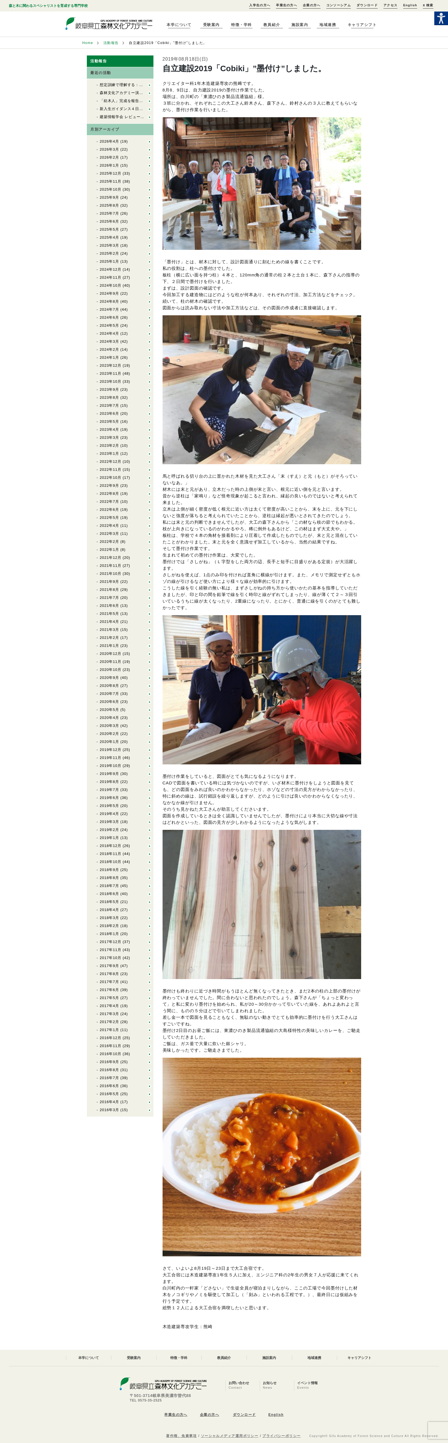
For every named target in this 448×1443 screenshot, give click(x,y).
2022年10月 (110, 477)
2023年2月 (109, 445)
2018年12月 (110, 846)
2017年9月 (109, 966)
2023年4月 (109, 429)
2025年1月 (109, 261)
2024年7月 (109, 309)
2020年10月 (110, 669)
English (410, 5)
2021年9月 (109, 581)
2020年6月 (109, 701)
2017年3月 (109, 1014)
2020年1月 (109, 742)
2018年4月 (109, 910)
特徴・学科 (241, 25)
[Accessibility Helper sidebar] (441, 18)
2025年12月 (110, 173)
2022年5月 (109, 517)
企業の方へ (312, 5)
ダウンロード (367, 5)
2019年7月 (109, 790)
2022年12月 (110, 461)
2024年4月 (109, 333)
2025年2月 (109, 253)
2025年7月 (109, 213)
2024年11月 (110, 277)
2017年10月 (110, 958)
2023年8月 (109, 397)
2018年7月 (109, 886)
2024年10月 (110, 285)
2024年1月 (109, 357)
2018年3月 (109, 918)
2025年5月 (109, 229)
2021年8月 (109, 589)
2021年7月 (109, 597)
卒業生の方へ (286, 5)
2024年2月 (109, 349)
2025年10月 (110, 189)
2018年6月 (109, 894)
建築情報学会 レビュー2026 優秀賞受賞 (136, 117)
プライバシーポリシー (281, 1436)
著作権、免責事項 (181, 1436)
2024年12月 (110, 269)
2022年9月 (109, 485)
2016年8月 (109, 1070)
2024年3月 (109, 341)
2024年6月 (109, 317)
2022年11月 (110, 469)
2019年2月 (109, 830)
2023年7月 (109, 405)
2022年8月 (109, 493)
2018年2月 (109, 926)
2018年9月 (109, 870)
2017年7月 (109, 982)
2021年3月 (109, 629)
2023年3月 (109, 437)
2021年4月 (109, 621)
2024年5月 (109, 325)
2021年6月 (109, 605)
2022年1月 (109, 549)
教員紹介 (271, 25)
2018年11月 (110, 854)
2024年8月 (109, 301)
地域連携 (327, 25)
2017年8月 (109, 974)
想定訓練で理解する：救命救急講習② (133, 85)
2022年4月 (109, 525)
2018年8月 (109, 878)
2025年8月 (109, 205)
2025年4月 (109, 237)
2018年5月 (109, 902)
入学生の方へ (259, 5)
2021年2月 (109, 637)
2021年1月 (109, 645)
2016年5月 (109, 1094)
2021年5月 (109, 613)
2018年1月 (109, 934)
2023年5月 (109, 421)
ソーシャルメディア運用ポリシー (230, 1436)
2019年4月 (109, 814)
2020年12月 (110, 653)
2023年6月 (109, 413)
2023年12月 (110, 365)
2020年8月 (109, 685)
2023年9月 (109, 389)
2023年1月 (109, 453)
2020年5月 (109, 709)
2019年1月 (109, 838)
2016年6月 (109, 1086)
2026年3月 (109, 149)
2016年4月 (109, 1102)
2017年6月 (109, 990)
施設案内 (299, 25)
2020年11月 (110, 661)
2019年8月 (109, 782)
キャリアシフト (362, 25)
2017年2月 (109, 1022)
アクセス (390, 5)
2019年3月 (109, 822)
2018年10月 (110, 862)
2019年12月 (110, 750)
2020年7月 (109, 693)
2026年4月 (109, 141)
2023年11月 (110, 373)
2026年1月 (109, 165)
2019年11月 (110, 758)
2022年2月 (109, 541)
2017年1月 (109, 1030)
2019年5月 (109, 806)
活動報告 (111, 43)
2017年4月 (109, 1006)
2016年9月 (109, 1062)
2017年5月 (109, 998)
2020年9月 (109, 677)
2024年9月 (109, 293)
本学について (179, 25)
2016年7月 (109, 1078)
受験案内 (211, 25)
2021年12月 (110, 557)
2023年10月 (110, 381)
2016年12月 (110, 1038)
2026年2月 (109, 157)
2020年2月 (109, 734)
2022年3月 (109, 533)
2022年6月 (109, 509)
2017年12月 (110, 942)
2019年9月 (109, 774)
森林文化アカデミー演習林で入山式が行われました (145, 93)
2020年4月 (109, 717)
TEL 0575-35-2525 (146, 1400)
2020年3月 (109, 726)
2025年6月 (109, 221)
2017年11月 (110, 950)
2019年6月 (109, 798)
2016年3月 (109, 1110)
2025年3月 (109, 245)
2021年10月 (110, 573)
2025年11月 (110, 181)
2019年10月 (110, 766)
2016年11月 (110, 1046)
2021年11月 (110, 565)
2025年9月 (109, 197)
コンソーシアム (338, 5)
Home (87, 43)
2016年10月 (110, 1054)
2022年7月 (109, 501)
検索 (428, 5)
